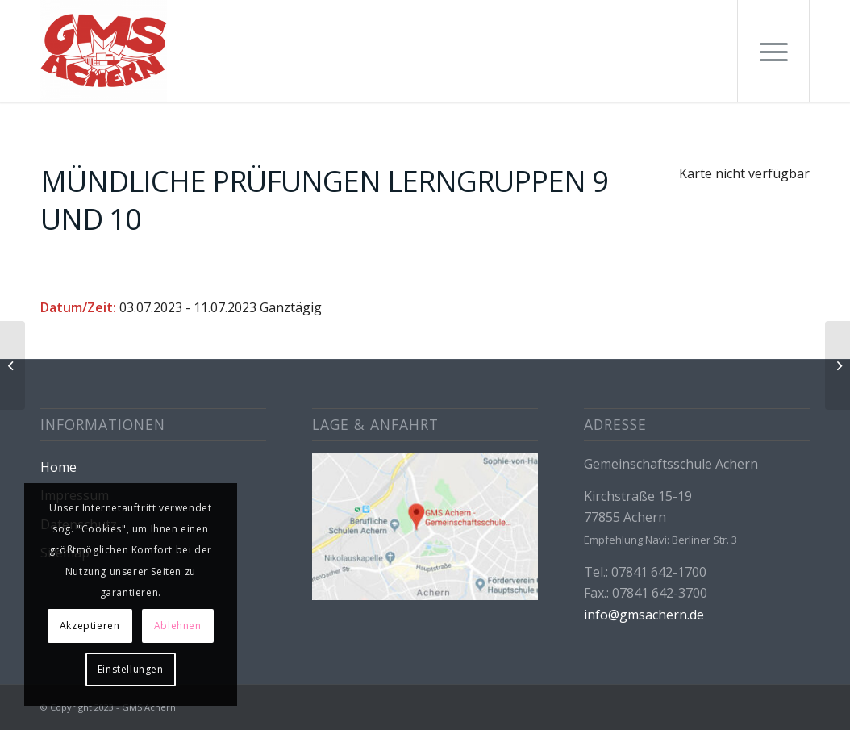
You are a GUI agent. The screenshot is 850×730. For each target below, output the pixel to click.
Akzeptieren (90, 625)
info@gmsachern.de (644, 615)
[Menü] (773, 51)
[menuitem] (773, 51)
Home (58, 467)
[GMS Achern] (103, 51)
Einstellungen (131, 669)
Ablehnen (178, 625)
